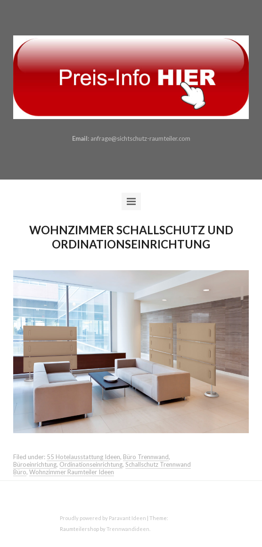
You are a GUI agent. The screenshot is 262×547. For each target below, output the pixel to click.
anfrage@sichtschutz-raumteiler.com (140, 138)
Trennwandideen (127, 529)
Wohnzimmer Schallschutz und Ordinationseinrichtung (131, 237)
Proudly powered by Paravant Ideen (103, 518)
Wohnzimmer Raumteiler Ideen (71, 472)
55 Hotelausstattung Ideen (83, 457)
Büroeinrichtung (35, 464)
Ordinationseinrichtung (91, 464)
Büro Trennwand (146, 457)
